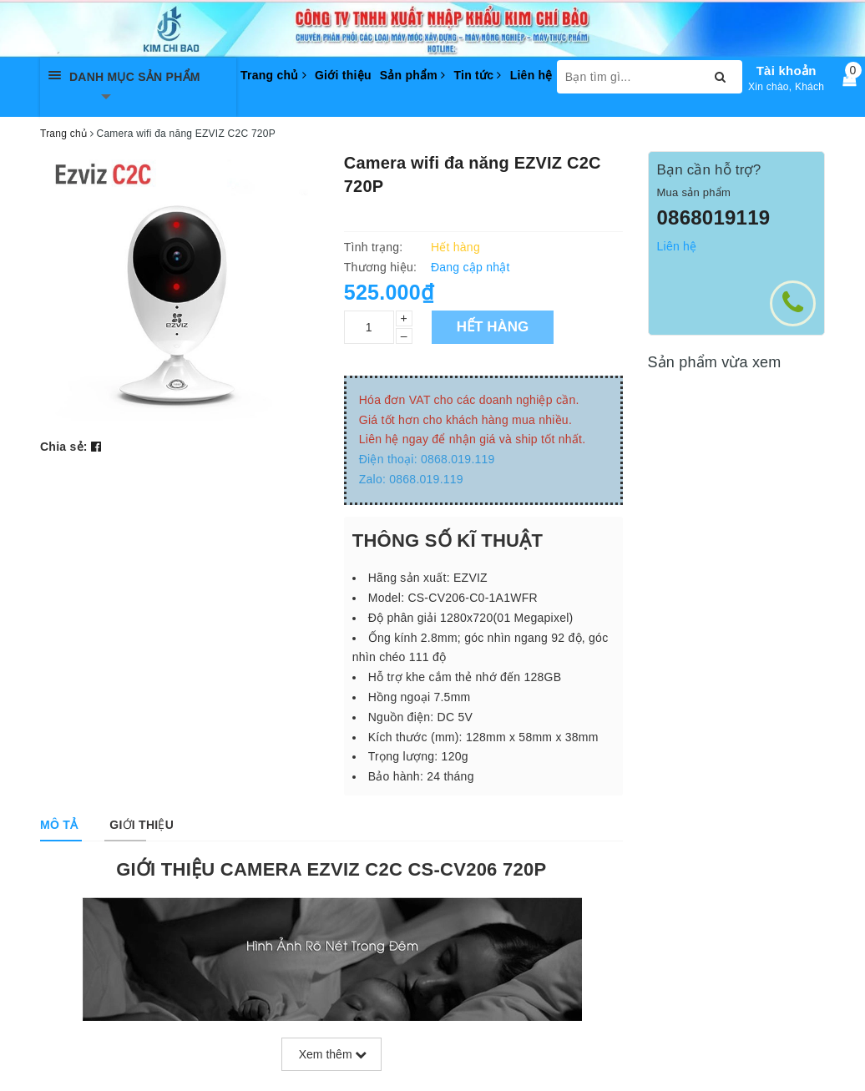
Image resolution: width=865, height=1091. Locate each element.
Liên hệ (531, 75)
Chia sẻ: (64, 446)
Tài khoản (786, 70)
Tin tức (477, 75)
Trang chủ (273, 75)
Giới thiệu (343, 75)
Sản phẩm (413, 75)
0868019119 (714, 217)
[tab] (59, 824)
